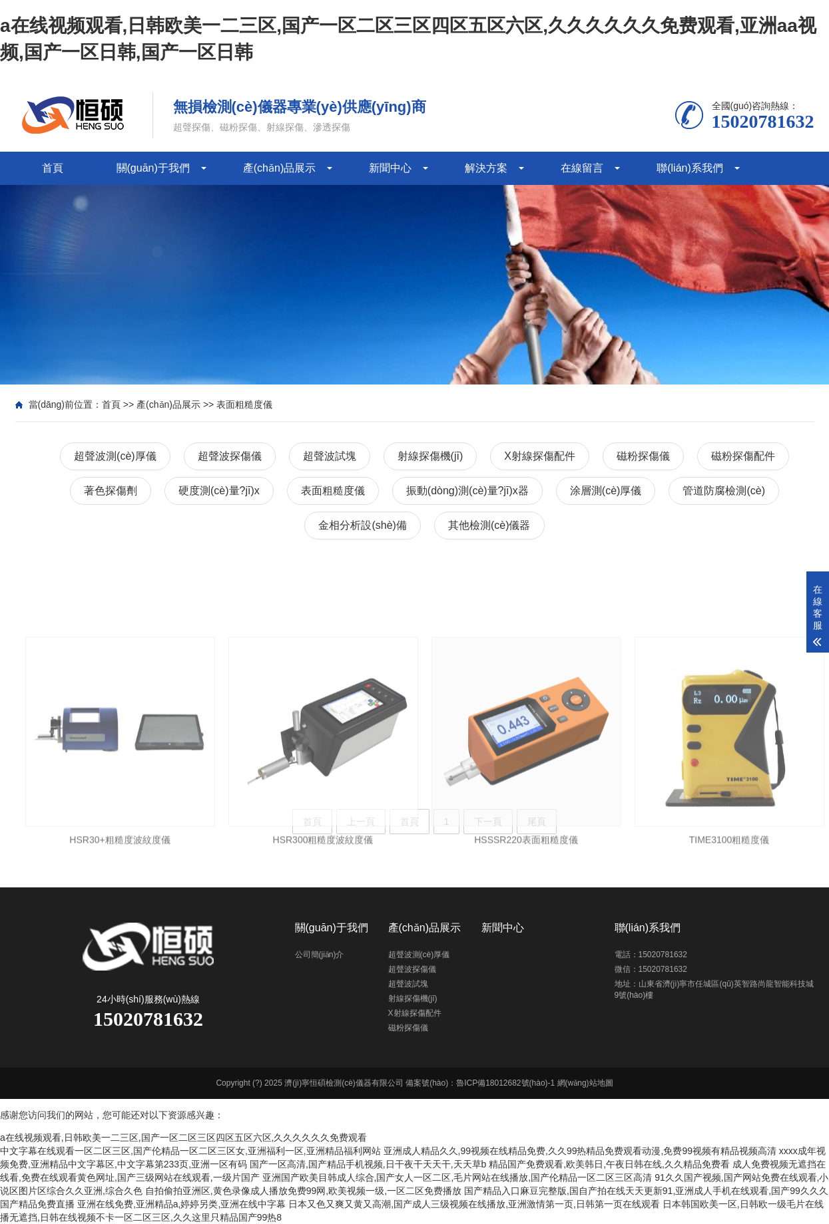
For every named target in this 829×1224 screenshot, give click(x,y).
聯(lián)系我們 (690, 168)
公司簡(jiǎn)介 (319, 954)
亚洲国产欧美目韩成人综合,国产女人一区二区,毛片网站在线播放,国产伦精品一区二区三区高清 (457, 1177)
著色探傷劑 (110, 490)
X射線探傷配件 (539, 456)
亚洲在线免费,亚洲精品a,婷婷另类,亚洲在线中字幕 (181, 1204)
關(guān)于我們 (153, 168)
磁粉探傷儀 (643, 456)
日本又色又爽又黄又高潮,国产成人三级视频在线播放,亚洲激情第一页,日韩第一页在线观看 (474, 1204)
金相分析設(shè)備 (362, 525)
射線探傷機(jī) (430, 456)
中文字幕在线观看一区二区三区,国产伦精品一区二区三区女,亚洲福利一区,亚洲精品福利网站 (190, 1151)
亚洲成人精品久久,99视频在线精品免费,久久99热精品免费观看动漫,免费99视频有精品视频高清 (580, 1151)
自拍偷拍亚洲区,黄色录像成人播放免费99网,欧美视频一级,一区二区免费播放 (303, 1190)
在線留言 (582, 168)
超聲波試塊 (329, 456)
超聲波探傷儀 (230, 456)
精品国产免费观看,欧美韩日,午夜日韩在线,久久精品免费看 (609, 1164)
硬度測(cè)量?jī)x (219, 490)
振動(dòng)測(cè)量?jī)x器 (467, 490)
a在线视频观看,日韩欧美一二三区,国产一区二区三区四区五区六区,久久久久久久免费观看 (183, 1137)
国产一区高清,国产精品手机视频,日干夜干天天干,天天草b (368, 1164)
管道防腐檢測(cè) (724, 490)
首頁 (52, 168)
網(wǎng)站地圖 (585, 1083)
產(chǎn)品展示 (279, 168)
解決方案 (486, 168)
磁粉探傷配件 (743, 456)
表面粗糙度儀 (244, 404)
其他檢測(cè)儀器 (489, 525)
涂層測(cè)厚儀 (606, 490)
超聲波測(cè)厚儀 (115, 456)
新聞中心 (390, 168)
